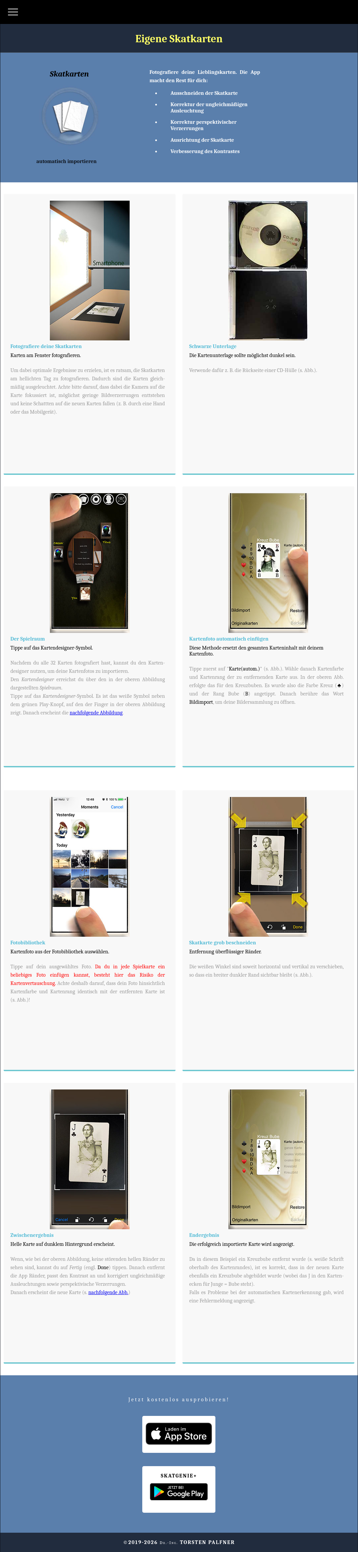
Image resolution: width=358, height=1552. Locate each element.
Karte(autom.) (244, 669)
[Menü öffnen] (13, 12)
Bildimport (201, 702)
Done (103, 1267)
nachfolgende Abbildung (96, 713)
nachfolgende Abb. (108, 1292)
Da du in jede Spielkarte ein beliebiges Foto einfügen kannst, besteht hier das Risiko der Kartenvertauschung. (87, 975)
